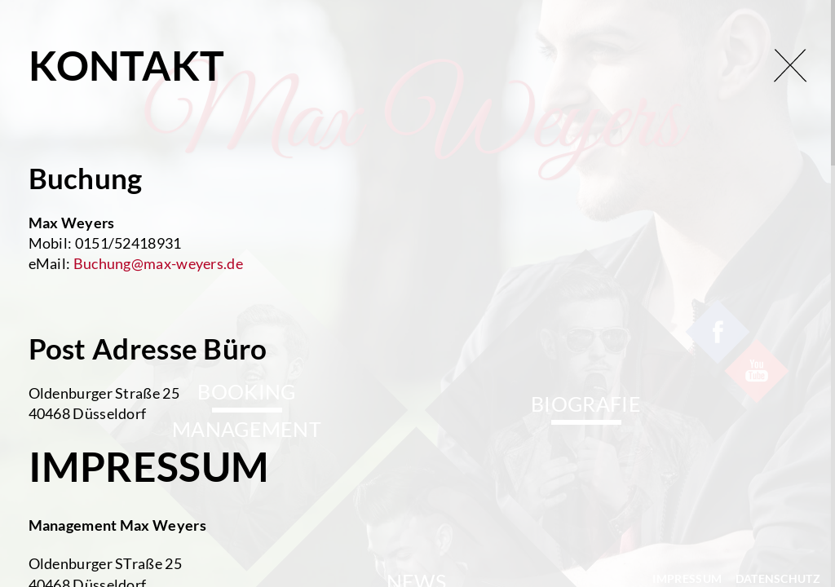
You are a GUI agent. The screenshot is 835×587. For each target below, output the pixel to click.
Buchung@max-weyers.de (158, 263)
